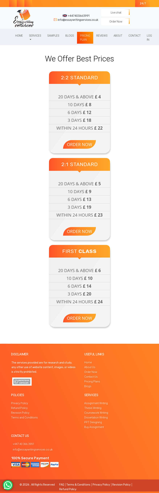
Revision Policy (20, 412)
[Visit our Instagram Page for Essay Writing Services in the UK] (20, 3)
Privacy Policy (19, 403)
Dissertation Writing (96, 417)
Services (35, 35)
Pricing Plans (92, 381)
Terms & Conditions (78, 484)
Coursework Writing (96, 412)
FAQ (61, 484)
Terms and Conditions (24, 417)
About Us (89, 367)
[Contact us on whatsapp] (28, 3)
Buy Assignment (94, 427)
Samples (53, 35)
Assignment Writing (96, 403)
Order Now (115, 21)
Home (19, 35)
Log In (149, 37)
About (118, 35)
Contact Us (91, 376)
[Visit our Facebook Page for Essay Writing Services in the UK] (13, 3)
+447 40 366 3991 (23, 444)
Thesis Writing (92, 407)
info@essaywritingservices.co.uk (33, 449)
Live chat (115, 12)
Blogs (69, 35)
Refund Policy (19, 407)
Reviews (102, 35)
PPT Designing (93, 422)
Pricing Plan (85, 37)
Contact (134, 35)
